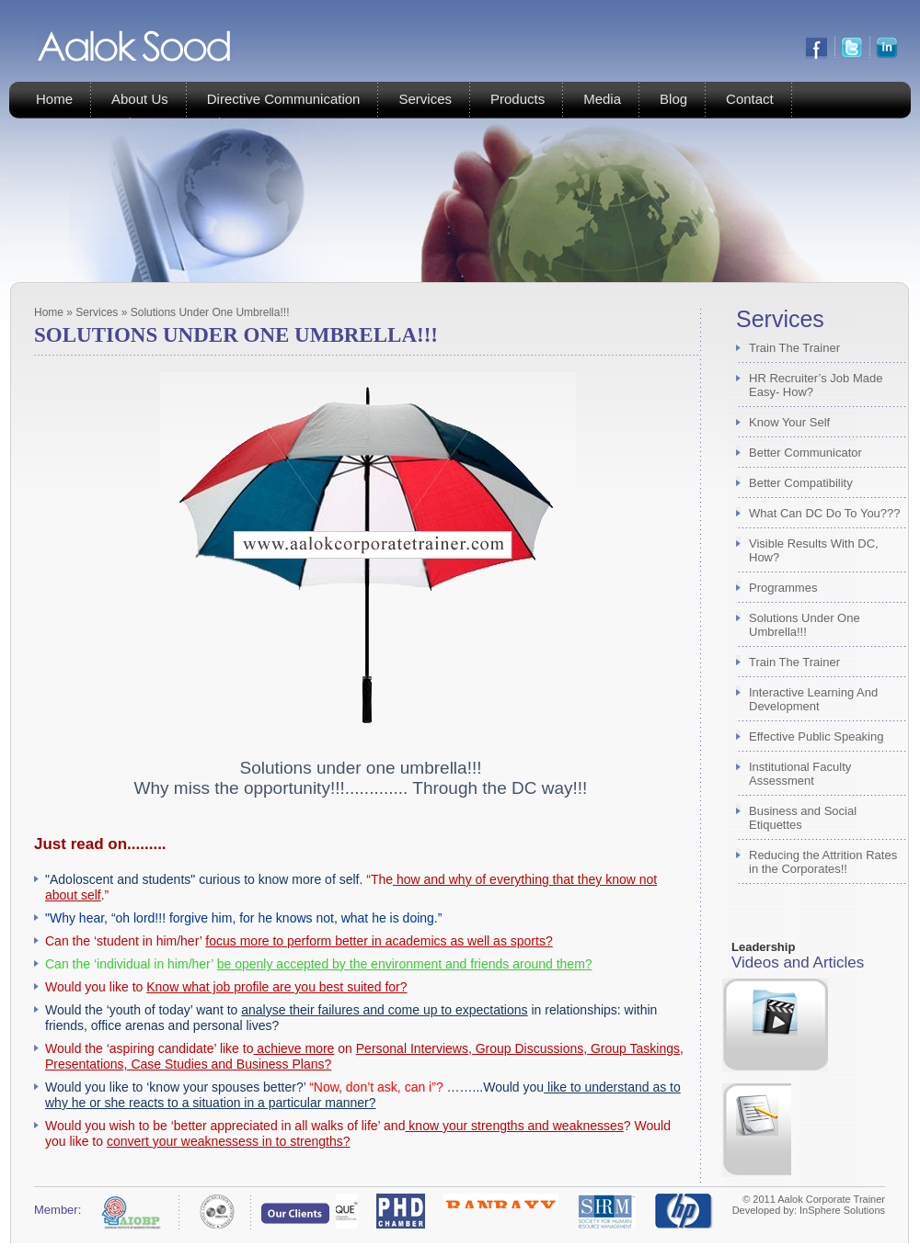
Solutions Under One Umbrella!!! (804, 625)
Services (425, 99)
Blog (673, 99)
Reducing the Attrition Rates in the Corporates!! (823, 862)
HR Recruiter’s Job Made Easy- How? (815, 385)
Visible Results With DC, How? (814, 550)
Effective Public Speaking (816, 736)
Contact (750, 99)
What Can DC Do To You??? (825, 513)
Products (517, 99)
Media (602, 99)
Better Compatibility (801, 483)
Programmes (783, 588)
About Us (139, 99)
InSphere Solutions (842, 1210)
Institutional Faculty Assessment (800, 773)
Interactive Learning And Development (813, 699)
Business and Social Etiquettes (803, 818)
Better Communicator (805, 452)
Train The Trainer (794, 348)
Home (54, 99)
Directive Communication (284, 99)
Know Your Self (789, 422)
